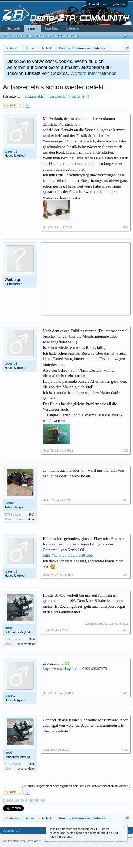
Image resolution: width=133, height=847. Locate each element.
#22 (125, 450)
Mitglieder (72, 28)
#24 (125, 574)
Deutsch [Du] (11, 830)
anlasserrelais (33, 96)
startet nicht (78, 96)
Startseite (13, 28)
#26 (125, 693)
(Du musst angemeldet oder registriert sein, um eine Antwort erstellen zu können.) (76, 786)
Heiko (9, 503)
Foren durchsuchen (18, 35)
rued (8, 628)
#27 (125, 749)
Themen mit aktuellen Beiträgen (57, 35)
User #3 (11, 151)
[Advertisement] (85, 278)
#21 (125, 227)
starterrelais (56, 96)
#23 (125, 500)
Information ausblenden (124, 828)
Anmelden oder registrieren (107, 4)
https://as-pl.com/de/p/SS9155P (68, 555)
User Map (51, 28)
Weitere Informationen (93, 73)
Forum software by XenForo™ (39, 841)
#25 (125, 630)
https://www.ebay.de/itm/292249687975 (75, 669)
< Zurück (10, 105)
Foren (32, 28)
